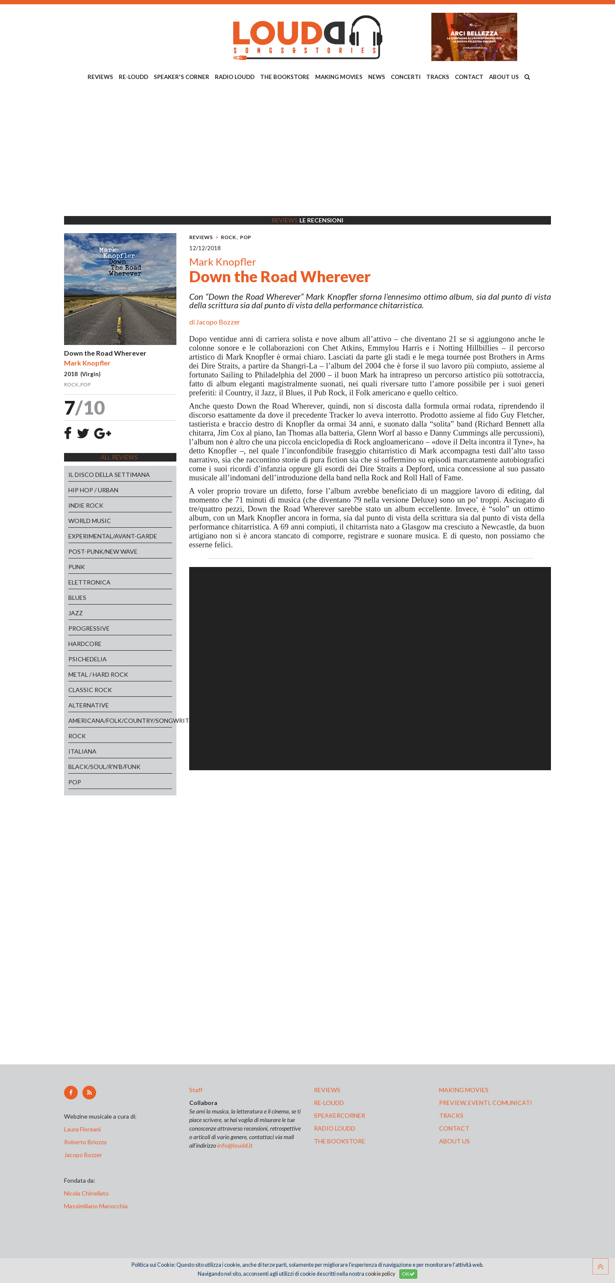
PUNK (76, 566)
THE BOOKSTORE (285, 76)
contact (454, 1128)
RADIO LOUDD (235, 76)
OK (408, 1274)
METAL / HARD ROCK (98, 674)
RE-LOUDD (133, 76)
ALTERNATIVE (88, 705)
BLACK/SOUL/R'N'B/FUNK (104, 766)
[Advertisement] (307, 150)
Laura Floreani (83, 1129)
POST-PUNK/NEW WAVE (103, 551)
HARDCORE (85, 643)
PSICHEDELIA (87, 659)
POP (74, 782)
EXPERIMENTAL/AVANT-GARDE (112, 536)
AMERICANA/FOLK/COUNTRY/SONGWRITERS (120, 720)
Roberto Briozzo (85, 1142)
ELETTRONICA (89, 582)
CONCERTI (406, 76)
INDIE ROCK (85, 505)
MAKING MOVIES (339, 76)
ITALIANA (82, 751)
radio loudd (334, 1128)
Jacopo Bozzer (218, 322)
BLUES (77, 597)
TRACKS (437, 76)
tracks (451, 1115)
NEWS (376, 76)
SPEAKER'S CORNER (181, 76)
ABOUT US (504, 76)
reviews (327, 1089)
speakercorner (339, 1115)
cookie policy (380, 1274)
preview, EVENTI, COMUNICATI (485, 1102)
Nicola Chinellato (86, 1193)
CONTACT (469, 76)
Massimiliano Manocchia (96, 1206)
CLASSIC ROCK (90, 689)
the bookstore (339, 1141)
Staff (195, 1089)
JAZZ (75, 613)
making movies (464, 1089)
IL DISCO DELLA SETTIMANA (109, 474)
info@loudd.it (235, 1145)
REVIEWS (100, 76)
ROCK (77, 735)
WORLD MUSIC (89, 520)
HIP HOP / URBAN (93, 490)
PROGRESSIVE (89, 628)
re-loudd (329, 1102)
